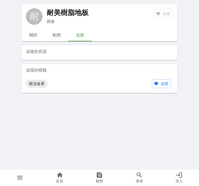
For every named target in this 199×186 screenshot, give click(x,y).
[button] (20, 177)
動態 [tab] (56, 35)
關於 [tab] (33, 35)
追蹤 (161, 84)
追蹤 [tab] (80, 35)
